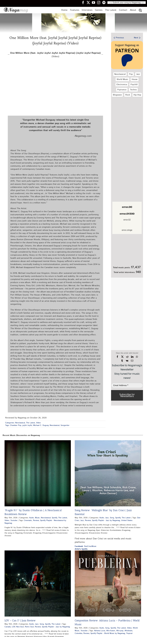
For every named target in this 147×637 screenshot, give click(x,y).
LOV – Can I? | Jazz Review (20, 620)
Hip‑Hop (137, 94)
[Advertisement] (127, 112)
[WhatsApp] (137, 357)
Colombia (78, 633)
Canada (8, 626)
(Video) (55, 54)
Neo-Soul (20, 626)
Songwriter (65, 425)
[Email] (132, 361)
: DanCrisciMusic (85, 546)
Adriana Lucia (99, 630)
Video (38, 422)
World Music (122, 79)
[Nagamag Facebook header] (84, 2)
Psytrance (122, 89)
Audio (31, 517)
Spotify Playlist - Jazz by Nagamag (106, 520)
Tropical (129, 633)
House (135, 79)
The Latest (30, 422)
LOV (13, 626)
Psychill (134, 84)
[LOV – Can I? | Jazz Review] (38, 583)
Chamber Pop (15, 425)
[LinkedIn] (132, 357)
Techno (133, 89)
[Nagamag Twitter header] (89, 2)
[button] (140, 10)
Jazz (138, 74)
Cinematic (28, 520)
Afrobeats (128, 630)
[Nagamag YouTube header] (94, 2)
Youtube (13, 520)
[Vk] (127, 361)
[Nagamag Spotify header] (104, 2)
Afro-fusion (110, 630)
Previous (120, 37)
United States (126, 520)
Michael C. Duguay (41, 425)
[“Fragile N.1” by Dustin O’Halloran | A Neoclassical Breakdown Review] (38, 473)
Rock (127, 94)
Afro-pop (119, 630)
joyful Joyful (27, 425)
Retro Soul (29, 626)
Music (37, 517)
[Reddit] (127, 357)
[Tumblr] (122, 361)
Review (36, 520)
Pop (131, 74)
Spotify (54, 517)
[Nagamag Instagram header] (99, 2)
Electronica (122, 84)
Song (112, 517)
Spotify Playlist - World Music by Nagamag (107, 633)
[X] (122, 357)
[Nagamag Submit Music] (127, 251)
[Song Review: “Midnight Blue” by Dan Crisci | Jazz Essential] (108, 473)
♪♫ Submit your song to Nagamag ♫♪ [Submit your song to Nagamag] (126, 2)
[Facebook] (117, 357)
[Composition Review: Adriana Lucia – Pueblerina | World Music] (108, 583)
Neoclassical (20, 422)
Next (136, 37)
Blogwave (117, 94)
